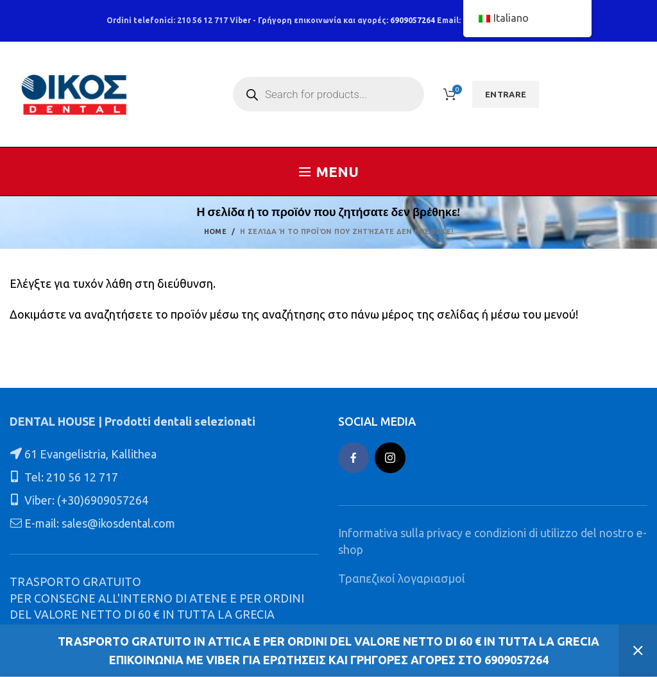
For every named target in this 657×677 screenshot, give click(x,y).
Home (215, 231)
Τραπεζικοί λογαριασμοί (401, 578)
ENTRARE (505, 94)
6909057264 (412, 20)
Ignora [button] (638, 650)
